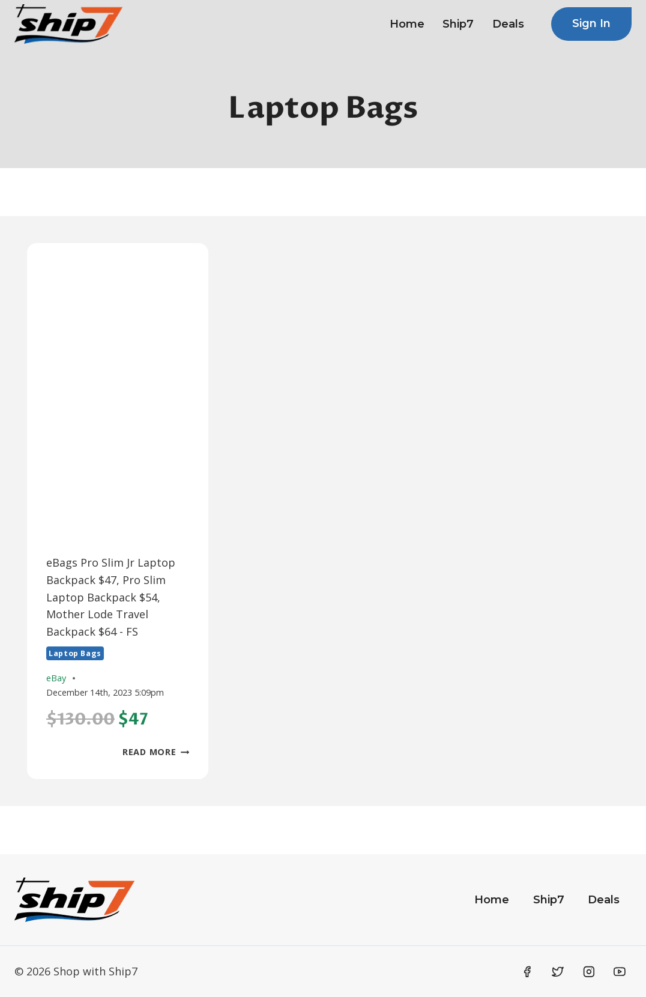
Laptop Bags (75, 653)
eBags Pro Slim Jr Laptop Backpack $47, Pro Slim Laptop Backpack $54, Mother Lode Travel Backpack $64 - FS (110, 597)
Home (407, 24)
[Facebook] (527, 972)
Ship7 (458, 24)
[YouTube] (620, 972)
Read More (155, 752)
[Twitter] (558, 972)
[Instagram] (589, 972)
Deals (508, 24)
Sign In (591, 23)
